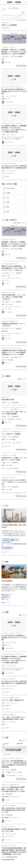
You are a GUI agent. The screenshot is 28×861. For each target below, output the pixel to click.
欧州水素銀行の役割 (7, 399)
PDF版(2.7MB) (21, 367)
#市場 (2, 59)
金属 (3, 96)
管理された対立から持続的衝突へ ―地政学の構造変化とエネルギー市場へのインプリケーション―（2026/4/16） (13, 268)
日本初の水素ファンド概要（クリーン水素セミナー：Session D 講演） (13, 459)
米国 (14, 805)
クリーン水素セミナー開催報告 (11, 434)
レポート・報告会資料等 (12, 402)
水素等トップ (21, 379)
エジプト (17, 407)
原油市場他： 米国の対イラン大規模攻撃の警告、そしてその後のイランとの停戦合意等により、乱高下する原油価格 (13, 52)
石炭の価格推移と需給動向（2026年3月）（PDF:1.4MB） (13, 830)
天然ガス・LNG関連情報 (9, 25)
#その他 (6, 705)
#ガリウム (3, 137)
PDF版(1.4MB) (21, 66)
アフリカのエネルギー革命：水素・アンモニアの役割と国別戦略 (13, 413)
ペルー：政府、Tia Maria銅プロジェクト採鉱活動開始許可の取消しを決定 (13, 718)
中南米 (11, 697)
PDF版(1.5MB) (21, 287)
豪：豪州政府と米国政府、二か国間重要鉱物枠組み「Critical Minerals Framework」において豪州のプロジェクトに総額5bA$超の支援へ (13, 129)
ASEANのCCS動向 (5, 542)
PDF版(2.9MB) (21, 426)
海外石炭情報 (9, 794)
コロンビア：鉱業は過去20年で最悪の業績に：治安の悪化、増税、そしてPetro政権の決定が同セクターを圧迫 (13, 789)
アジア (11, 431)
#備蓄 (2, 331)
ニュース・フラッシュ (11, 96)
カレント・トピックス (11, 834)
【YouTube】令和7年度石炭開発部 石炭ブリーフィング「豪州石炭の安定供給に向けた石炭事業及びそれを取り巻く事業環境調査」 (13, 764)
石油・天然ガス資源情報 (16, 56)
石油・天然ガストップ (18, 223)
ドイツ (20, 431)
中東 (11, 264)
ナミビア (12, 409)
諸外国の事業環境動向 (6, 547)
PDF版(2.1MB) (21, 472)
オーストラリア (19, 87)
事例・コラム (4, 599)
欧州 (17, 431)
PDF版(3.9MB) (21, 316)
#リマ (9, 705)
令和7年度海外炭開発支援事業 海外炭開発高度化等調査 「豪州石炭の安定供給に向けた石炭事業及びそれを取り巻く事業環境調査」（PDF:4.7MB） (13, 851)
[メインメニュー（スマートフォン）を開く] (25, 2)
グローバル (12, 47)
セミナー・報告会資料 (16, 273)
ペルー (15, 714)
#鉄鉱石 (3, 99)
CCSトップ (4, 552)
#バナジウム (21, 137)
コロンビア (16, 784)
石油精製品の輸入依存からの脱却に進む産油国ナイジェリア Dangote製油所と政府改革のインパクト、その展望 (13, 352)
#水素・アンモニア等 (6, 304)
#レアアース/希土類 (14, 139)
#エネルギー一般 (5, 275)
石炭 (3, 769)
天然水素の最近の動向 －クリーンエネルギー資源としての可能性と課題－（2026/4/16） (13, 297)
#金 (2, 705)
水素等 (3, 402)
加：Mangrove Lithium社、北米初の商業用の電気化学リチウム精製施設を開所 (13, 167)
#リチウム (3, 173)
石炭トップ (21, 740)
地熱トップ (4, 602)
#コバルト (9, 137)
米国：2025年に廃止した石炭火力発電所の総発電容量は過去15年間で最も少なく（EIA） (13, 810)
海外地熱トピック (5, 597)
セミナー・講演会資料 (11, 769)
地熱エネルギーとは (6, 594)
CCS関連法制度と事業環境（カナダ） (10, 540)
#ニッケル (15, 137)
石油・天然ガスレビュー (16, 357)
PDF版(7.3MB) (21, 342)
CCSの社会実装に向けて (7, 549)
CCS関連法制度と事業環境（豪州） (10, 539)
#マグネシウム (5, 139)
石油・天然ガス (5, 28)
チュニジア (22, 407)
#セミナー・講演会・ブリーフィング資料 (11, 772)
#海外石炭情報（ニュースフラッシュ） (11, 796)
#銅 (2, 724)
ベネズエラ (16, 697)
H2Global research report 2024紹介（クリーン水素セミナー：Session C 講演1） (13, 482)
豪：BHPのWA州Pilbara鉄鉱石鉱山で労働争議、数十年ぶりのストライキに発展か (13, 91)
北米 (11, 163)
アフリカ (12, 348)
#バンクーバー (10, 173)
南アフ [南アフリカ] (16, 409)
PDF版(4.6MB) (21, 450)
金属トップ (21, 615)
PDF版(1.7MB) (21, 496)
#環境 (13, 439)
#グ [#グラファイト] (20, 139)
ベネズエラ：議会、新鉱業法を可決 (12, 700)
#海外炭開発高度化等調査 (7, 859)
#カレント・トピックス (7, 836)
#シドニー (8, 99)
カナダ (14, 163)
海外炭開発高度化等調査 (11, 857)
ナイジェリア (18, 348)
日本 (15, 431)
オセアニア (12, 87)
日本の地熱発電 (5, 596)
